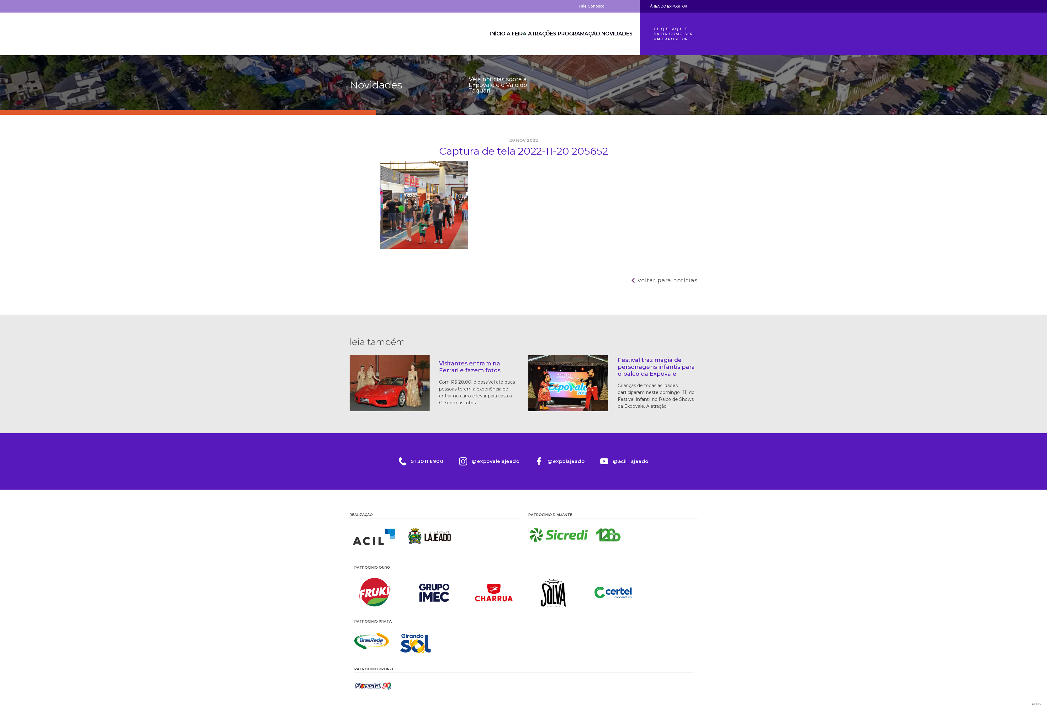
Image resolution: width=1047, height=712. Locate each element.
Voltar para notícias (668, 280)
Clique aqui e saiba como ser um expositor (673, 34)
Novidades (614, 33)
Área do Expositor (668, 6)
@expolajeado (565, 461)
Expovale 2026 (384, 34)
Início (475, 33)
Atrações (533, 33)
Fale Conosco (592, 6)
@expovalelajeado (495, 461)
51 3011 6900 (427, 461)
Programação (573, 33)
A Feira (501, 33)
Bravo (1036, 704)
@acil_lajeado (630, 461)
